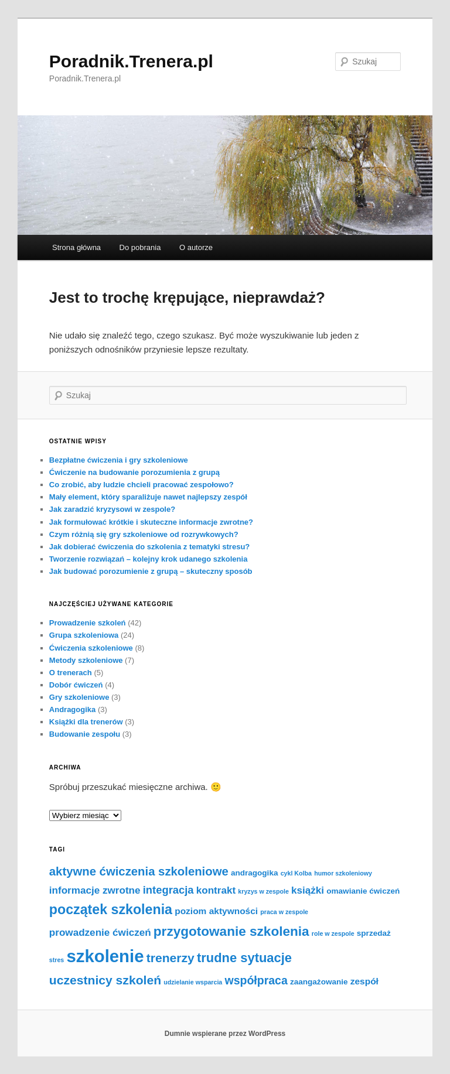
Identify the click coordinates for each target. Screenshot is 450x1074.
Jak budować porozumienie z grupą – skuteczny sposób (151, 571)
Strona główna (76, 247)
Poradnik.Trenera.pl (131, 61)
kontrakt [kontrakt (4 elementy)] (216, 890)
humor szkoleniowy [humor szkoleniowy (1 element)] (343, 873)
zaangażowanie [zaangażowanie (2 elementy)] (319, 981)
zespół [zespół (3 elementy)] (364, 981)
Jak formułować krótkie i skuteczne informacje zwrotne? (151, 522)
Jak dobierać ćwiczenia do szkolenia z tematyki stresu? (149, 546)
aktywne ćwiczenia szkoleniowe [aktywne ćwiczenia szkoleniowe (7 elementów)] (139, 871)
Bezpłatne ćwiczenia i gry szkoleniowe (118, 460)
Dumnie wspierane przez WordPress (225, 1033)
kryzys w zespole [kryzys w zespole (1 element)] (263, 891)
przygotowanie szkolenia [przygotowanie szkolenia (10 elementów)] (231, 931)
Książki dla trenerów (86, 721)
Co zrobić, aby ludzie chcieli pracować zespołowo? (141, 484)
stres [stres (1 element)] (56, 959)
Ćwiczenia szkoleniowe (91, 648)
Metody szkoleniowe (86, 660)
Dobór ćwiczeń (76, 684)
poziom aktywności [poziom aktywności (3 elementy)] (216, 911)
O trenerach (70, 672)
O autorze (196, 247)
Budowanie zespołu (84, 734)
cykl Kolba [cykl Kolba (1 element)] (296, 873)
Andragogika (72, 709)
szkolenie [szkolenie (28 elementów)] (105, 956)
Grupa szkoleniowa (83, 635)
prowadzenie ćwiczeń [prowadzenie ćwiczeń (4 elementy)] (100, 932)
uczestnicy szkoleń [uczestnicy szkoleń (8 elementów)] (105, 980)
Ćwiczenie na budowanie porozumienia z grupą (134, 472)
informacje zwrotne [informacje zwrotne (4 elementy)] (95, 890)
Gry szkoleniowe (79, 697)
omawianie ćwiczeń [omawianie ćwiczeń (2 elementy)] (363, 891)
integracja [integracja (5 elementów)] (168, 890)
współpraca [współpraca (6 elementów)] (255, 980)
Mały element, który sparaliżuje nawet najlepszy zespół (148, 496)
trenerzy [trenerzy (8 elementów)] (170, 957)
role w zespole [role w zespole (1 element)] (333, 933)
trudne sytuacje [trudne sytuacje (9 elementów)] (244, 957)
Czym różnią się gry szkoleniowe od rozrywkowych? (143, 534)
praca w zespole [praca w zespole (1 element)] (284, 911)
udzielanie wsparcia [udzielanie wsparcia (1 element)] (192, 982)
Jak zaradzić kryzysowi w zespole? (112, 509)
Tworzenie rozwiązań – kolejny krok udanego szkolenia (148, 559)
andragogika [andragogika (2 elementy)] (254, 872)
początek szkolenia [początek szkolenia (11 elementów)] (110, 909)
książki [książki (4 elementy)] (307, 890)
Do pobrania (140, 247)
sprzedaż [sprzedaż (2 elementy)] (374, 933)
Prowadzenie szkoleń (87, 622)
